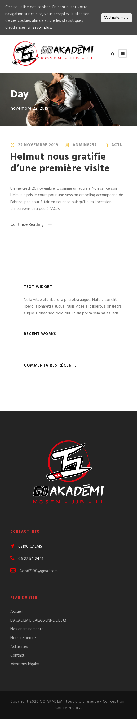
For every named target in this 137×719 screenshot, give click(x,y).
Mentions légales (25, 664)
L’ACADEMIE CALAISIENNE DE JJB (38, 620)
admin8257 (85, 145)
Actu (117, 145)
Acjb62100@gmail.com (38, 571)
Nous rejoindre (23, 638)
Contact (17, 655)
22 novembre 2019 (38, 145)
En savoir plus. (40, 27)
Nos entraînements (26, 629)
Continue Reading (31, 224)
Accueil (16, 612)
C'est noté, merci (116, 17)
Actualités (19, 647)
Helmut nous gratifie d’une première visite (60, 163)
